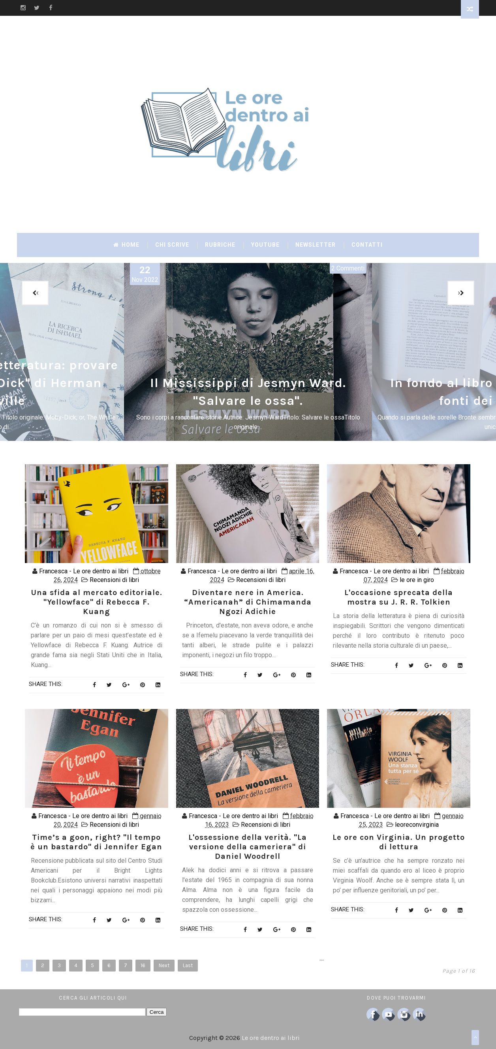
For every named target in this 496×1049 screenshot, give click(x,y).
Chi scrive (172, 245)
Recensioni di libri (114, 580)
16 (143, 965)
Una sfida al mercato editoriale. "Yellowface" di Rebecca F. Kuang (96, 602)
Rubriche (220, 245)
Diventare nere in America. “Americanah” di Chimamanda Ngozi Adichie (248, 602)
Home (126, 245)
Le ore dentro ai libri (271, 1037)
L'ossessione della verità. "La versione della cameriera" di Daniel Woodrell (247, 847)
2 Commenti (347, 268)
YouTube (265, 245)
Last (188, 965)
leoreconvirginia (417, 824)
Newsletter (315, 245)
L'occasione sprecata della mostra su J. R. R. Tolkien (398, 597)
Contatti (367, 245)
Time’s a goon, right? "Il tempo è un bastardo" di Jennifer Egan (96, 842)
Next (164, 965)
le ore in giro (417, 580)
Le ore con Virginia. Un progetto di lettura (399, 842)
